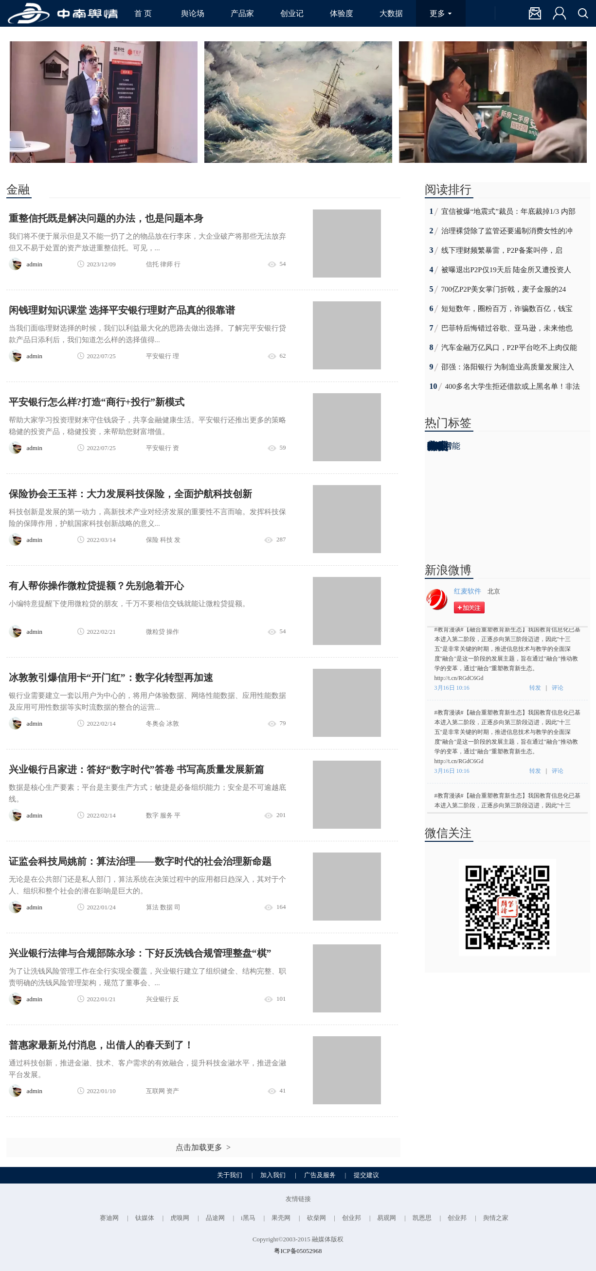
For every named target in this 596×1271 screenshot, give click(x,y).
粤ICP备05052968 (298, 1250)
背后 (438, 446)
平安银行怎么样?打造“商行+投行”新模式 (96, 402)
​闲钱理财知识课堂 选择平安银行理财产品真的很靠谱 (122, 310)
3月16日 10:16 (452, 689)
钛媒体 (144, 1217)
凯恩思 (422, 1217)
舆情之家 (495, 1217)
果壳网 (280, 1217)
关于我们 (229, 1175)
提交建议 (366, 1175)
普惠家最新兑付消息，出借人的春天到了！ (101, 1045)
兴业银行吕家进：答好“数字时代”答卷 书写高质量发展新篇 (136, 769)
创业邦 (351, 1217)
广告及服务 (320, 1175)
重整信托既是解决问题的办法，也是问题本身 (106, 218)
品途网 (215, 1217)
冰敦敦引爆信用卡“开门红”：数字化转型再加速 (111, 677)
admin (35, 264)
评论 (557, 689)
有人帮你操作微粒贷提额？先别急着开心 (96, 585)
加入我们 (273, 1175)
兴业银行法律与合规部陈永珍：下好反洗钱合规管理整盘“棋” (140, 953)
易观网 (386, 1217)
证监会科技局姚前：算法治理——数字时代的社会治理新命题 (140, 861)
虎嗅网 (179, 1217)
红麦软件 (467, 591)
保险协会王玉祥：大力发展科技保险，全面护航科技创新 (130, 493)
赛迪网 (109, 1217)
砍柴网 (316, 1217)
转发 (535, 689)
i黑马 (248, 1217)
